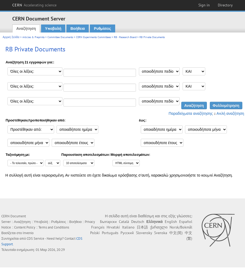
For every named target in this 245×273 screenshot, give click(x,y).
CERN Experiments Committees (93, 37)
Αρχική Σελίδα (11, 37)
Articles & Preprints (33, 37)
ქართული (158, 227)
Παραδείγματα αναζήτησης (191, 113)
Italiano (128, 227)
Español (185, 221)
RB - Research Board (125, 37)
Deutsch (137, 221)
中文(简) (176, 232)
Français (98, 227)
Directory (225, 5)
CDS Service (35, 238)
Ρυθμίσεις (102, 28)
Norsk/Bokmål (181, 227)
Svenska (160, 232)
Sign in (204, 5)
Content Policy (24, 227)
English (171, 221)
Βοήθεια (77, 28)
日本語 (142, 227)
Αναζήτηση (26, 28)
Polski (95, 232)
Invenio (28, 233)
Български (108, 221)
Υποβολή (53, 28)
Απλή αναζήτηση (230, 113)
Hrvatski (113, 227)
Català (124, 221)
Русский (127, 232)
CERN (34, 5)
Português (110, 232)
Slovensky (144, 232)
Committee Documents (60, 37)
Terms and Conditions (53, 227)
